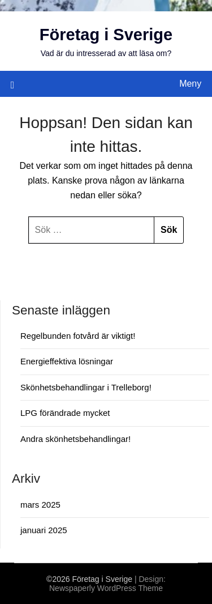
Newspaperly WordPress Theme (106, 588)
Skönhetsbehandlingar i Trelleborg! (86, 387)
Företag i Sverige (106, 34)
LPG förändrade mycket (65, 413)
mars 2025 (40, 504)
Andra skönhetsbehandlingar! (75, 439)
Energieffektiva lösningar (66, 361)
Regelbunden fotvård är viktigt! (77, 336)
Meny (190, 83)
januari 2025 (43, 530)
